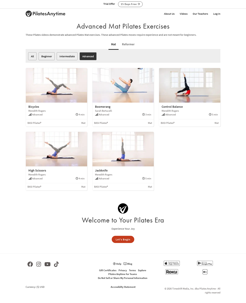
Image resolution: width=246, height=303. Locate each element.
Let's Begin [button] (123, 239)
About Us (169, 13)
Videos (184, 13)
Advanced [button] (88, 56)
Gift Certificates (107, 270)
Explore (142, 270)
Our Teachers (200, 13)
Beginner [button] (46, 56)
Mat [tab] (113, 44)
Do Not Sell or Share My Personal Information (122, 278)
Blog (128, 263)
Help (117, 263)
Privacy (123, 270)
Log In (216, 13)
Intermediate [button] (67, 56)
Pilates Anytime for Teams (122, 274)
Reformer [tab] (128, 44)
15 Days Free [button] (130, 4)
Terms (132, 270)
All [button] (32, 56)
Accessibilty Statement (123, 286)
